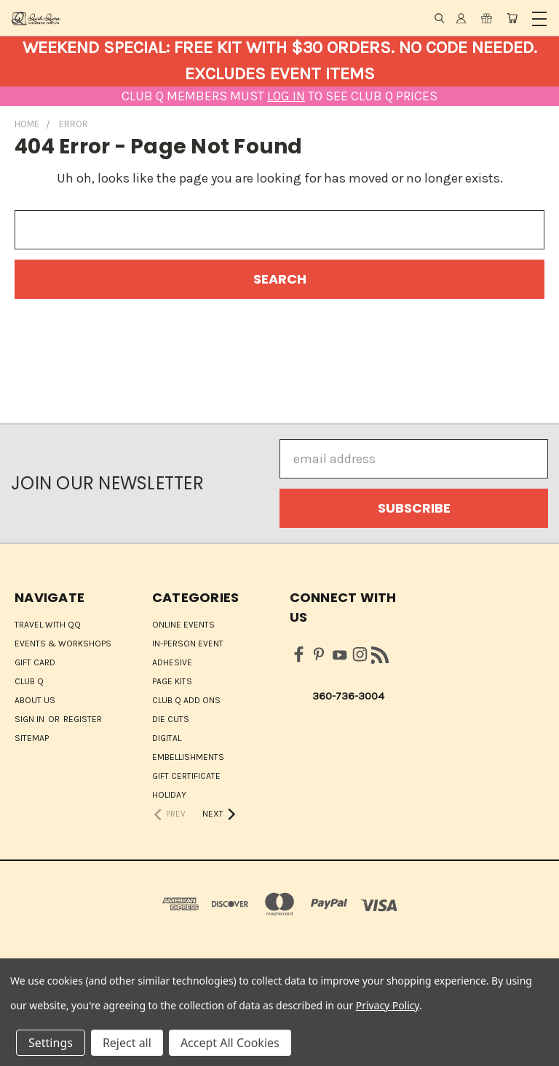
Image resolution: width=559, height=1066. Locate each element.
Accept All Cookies (230, 1043)
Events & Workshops (63, 643)
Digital (166, 738)
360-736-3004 (348, 695)
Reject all (127, 1043)
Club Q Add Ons (186, 700)
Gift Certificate (186, 776)
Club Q (29, 681)
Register (82, 719)
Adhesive (172, 662)
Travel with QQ (48, 625)
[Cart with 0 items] (512, 18)
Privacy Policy (387, 1005)
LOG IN (286, 96)
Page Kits (172, 681)
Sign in (31, 719)
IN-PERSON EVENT (187, 643)
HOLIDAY (169, 795)
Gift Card (35, 662)
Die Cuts (170, 719)
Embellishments (188, 757)
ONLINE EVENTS (183, 625)
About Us (35, 700)
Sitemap (32, 738)
